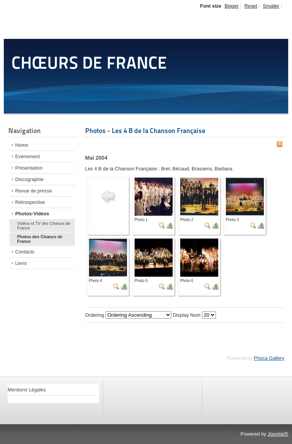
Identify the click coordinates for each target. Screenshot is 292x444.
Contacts (25, 252)
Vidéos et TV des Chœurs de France (43, 225)
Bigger (232, 6)
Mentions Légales (27, 390)
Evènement (27, 156)
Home (21, 145)
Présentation (29, 168)
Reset (250, 6)
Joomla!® (278, 434)
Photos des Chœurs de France (39, 239)
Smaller (271, 6)
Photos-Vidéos (32, 213)
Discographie (29, 179)
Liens (21, 263)
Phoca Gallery (269, 358)
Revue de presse (33, 191)
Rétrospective (30, 202)
